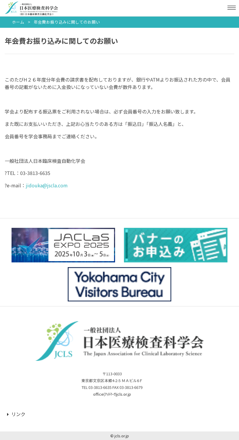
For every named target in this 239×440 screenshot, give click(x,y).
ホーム (18, 22)
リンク (16, 414)
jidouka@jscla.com (47, 185)
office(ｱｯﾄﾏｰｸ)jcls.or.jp (112, 394)
